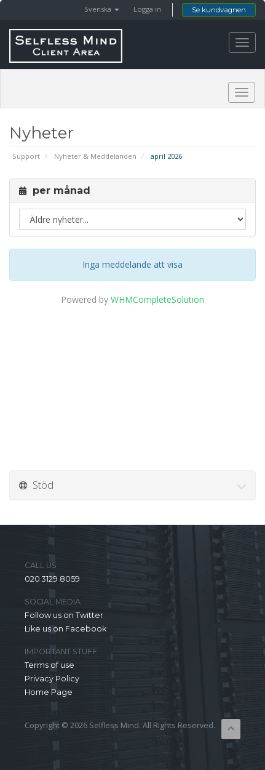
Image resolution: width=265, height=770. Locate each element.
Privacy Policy (52, 678)
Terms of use (49, 665)
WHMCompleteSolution (157, 299)
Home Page (49, 692)
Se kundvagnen (219, 10)
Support (26, 156)
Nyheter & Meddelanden (95, 156)
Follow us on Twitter (64, 615)
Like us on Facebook (65, 628)
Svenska (101, 9)
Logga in (147, 9)
